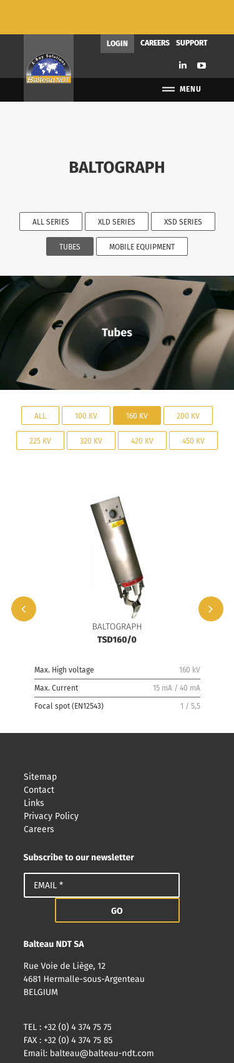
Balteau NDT (49, 33)
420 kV (142, 406)
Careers (155, 8)
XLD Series (116, 187)
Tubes (69, 212)
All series (50, 187)
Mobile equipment (142, 212)
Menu (181, 55)
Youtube (201, 31)
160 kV (137, 381)
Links (117, 768)
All (40, 381)
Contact (117, 755)
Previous (23, 574)
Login (117, 9)
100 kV (86, 381)
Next (210, 574)
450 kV (193, 406)
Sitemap (117, 742)
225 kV (40, 406)
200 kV (188, 381)
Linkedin (182, 31)
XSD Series (183, 187)
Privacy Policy (117, 782)
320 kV (91, 406)
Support (192, 8)
